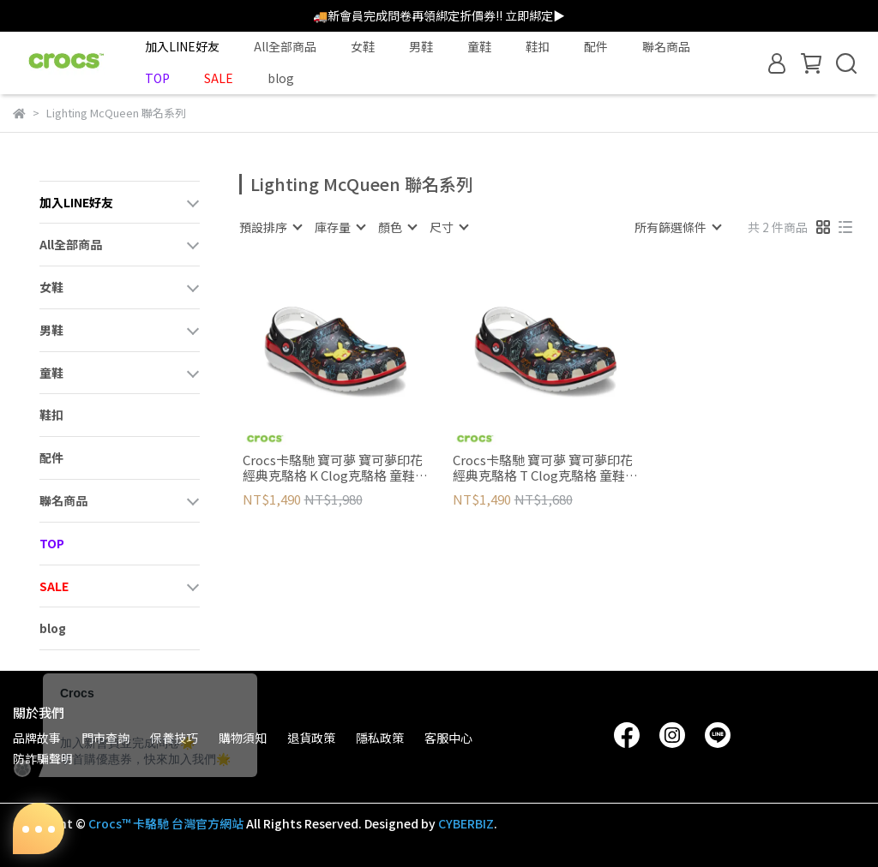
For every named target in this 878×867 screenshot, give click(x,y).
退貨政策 (311, 737)
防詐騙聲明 (43, 758)
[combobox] (270, 227)
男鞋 (421, 46)
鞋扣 (538, 46)
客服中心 (448, 737)
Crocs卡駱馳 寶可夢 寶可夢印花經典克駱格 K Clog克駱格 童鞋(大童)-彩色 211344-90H (333, 467)
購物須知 (243, 737)
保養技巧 (174, 737)
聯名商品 (666, 46)
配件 (596, 46)
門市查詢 (105, 737)
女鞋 (363, 46)
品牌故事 (37, 737)
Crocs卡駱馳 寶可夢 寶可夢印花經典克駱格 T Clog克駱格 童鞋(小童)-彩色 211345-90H (543, 467)
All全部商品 (285, 46)
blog (281, 78)
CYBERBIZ (466, 823)
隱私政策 (380, 737)
